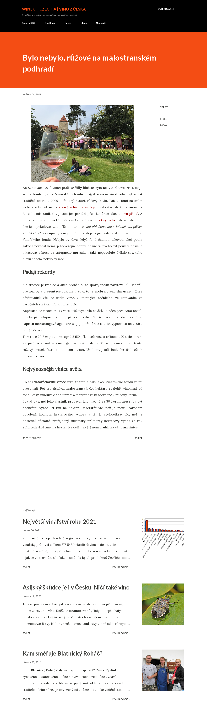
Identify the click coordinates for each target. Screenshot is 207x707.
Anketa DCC (28, 23)
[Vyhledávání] (166, 9)
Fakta (68, 23)
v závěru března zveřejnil (78, 207)
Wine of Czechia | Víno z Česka (54, 9)
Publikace (50, 23)
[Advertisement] (82, 468)
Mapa (84, 23)
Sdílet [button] (164, 107)
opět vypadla (105, 220)
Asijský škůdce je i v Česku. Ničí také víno (76, 587)
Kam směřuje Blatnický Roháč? (62, 653)
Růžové (163, 125)
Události (101, 23)
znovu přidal (128, 214)
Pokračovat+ (121, 567)
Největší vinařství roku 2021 (59, 521)
